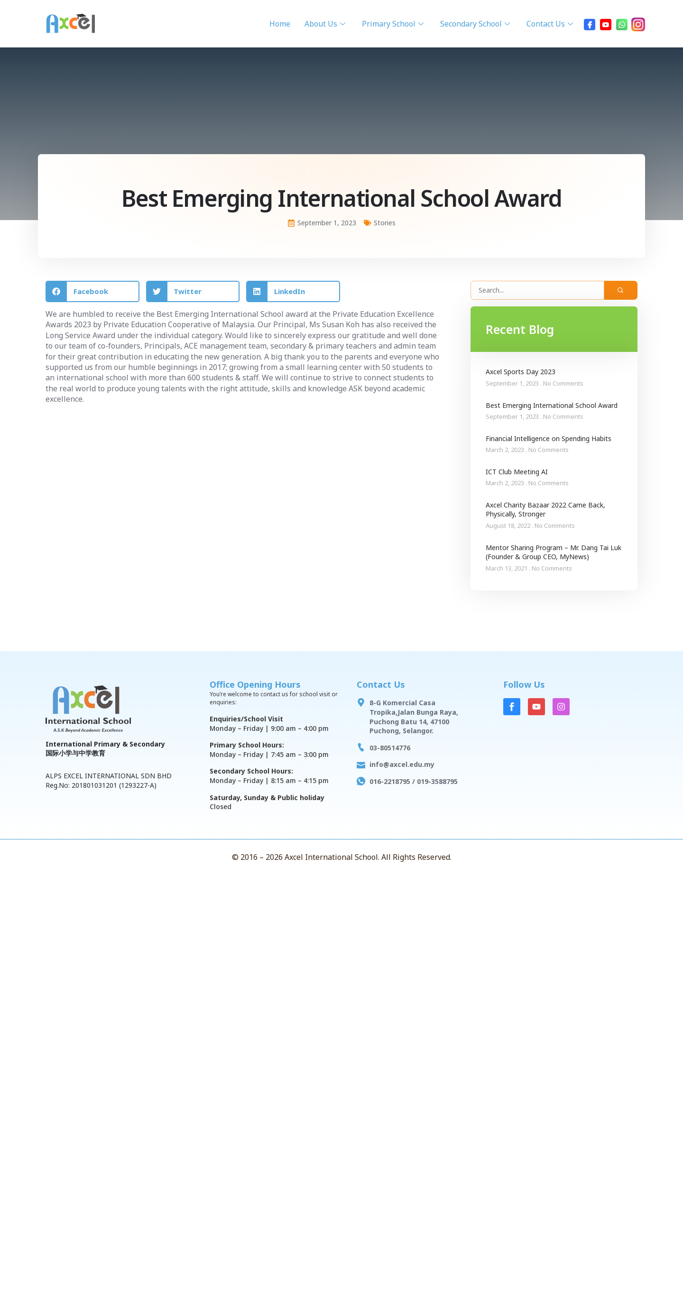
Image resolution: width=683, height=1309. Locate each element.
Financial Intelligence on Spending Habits (548, 438)
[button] (92, 291)
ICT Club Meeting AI (517, 471)
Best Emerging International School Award (552, 405)
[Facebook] (589, 24)
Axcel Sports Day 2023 (520, 371)
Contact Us (550, 23)
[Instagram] (638, 24)
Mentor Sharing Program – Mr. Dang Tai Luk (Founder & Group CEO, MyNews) (553, 552)
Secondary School (476, 23)
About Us (326, 23)
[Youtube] (606, 24)
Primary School (394, 23)
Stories (385, 222)
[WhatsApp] (622, 24)
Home (279, 23)
